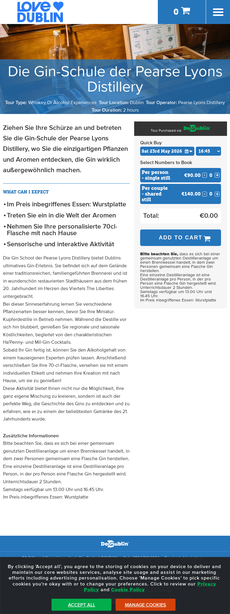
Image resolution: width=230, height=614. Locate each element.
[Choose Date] (167, 151)
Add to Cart (180, 238)
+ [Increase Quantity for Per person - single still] (217, 175)
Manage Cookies (145, 605)
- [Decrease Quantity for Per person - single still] (204, 175)
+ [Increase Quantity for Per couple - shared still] (217, 194)
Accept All (81, 605)
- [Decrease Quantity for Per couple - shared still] (204, 194)
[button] (188, 151)
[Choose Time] (208, 151)
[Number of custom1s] (211, 175)
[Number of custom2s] (211, 194)
